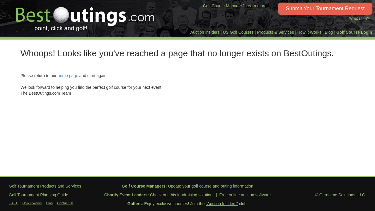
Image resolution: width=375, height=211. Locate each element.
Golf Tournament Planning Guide (38, 195)
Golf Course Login (354, 32)
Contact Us (65, 203)
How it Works (309, 32)
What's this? (359, 18)
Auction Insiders (205, 32)
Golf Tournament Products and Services (45, 186)
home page (68, 75)
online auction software (250, 195)
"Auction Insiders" (222, 203)
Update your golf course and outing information (210, 186)
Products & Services (275, 32)
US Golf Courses (238, 32)
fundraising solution (195, 195)
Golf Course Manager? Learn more (235, 6)
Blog (329, 32)
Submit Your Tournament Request (325, 8)
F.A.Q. (13, 203)
